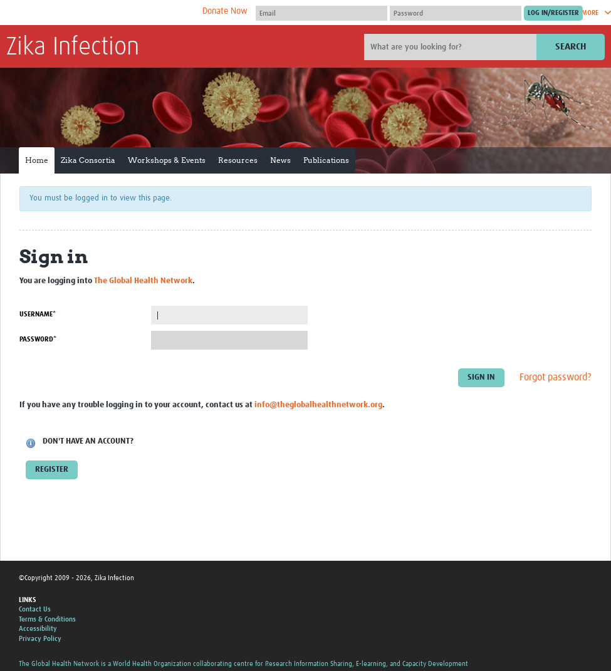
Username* (37, 314)
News (280, 160)
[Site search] (452, 47)
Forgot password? (556, 378)
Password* (37, 339)
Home (36, 160)
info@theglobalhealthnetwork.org (318, 405)
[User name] (321, 13)
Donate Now (225, 11)
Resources (238, 160)
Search (570, 46)
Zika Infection (72, 47)
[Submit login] (553, 13)
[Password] (455, 13)
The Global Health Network (99, 13)
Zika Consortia (88, 160)
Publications (326, 160)
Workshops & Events (167, 160)
